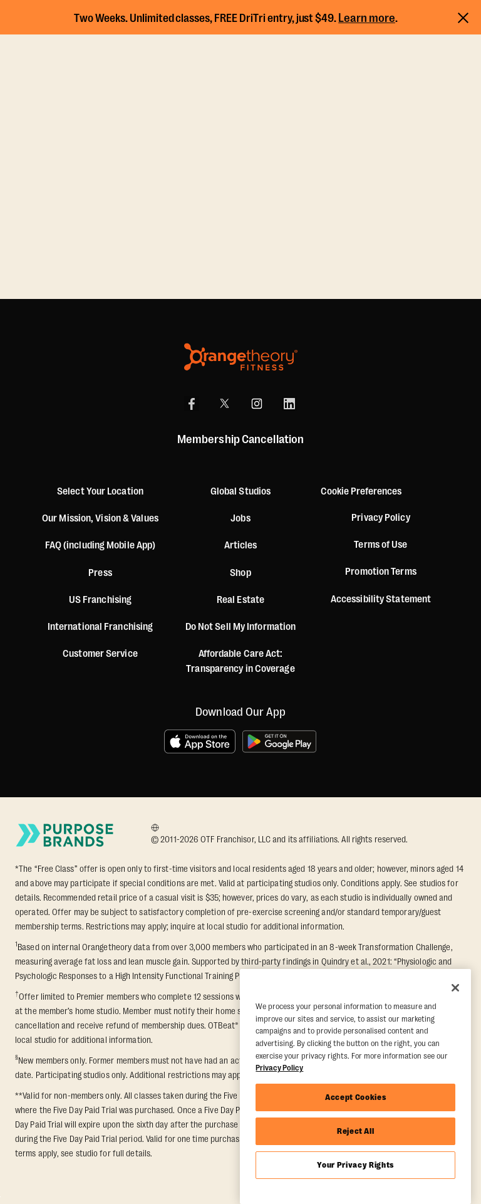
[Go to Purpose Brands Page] (65, 834)
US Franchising (100, 599)
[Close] (455, 988)
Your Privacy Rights (355, 1165)
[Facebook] (191, 403)
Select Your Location (100, 491)
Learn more (366, 18)
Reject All (356, 1131)
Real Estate (240, 599)
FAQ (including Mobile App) (100, 545)
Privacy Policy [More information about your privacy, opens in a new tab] (279, 1067)
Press (100, 572)
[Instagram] (256, 403)
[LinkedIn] (289, 403)
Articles (240, 545)
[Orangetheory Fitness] (240, 357)
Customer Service (100, 653)
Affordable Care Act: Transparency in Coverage (240, 661)
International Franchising (100, 626)
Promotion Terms (380, 571)
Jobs (240, 518)
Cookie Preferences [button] (361, 491)
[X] (224, 403)
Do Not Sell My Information (240, 626)
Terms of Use (380, 544)
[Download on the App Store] (199, 741)
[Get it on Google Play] (280, 741)
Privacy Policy (380, 517)
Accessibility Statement (381, 599)
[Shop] (240, 572)
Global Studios (240, 491)
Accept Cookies (355, 1097)
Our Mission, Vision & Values (100, 518)
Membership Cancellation (240, 439)
